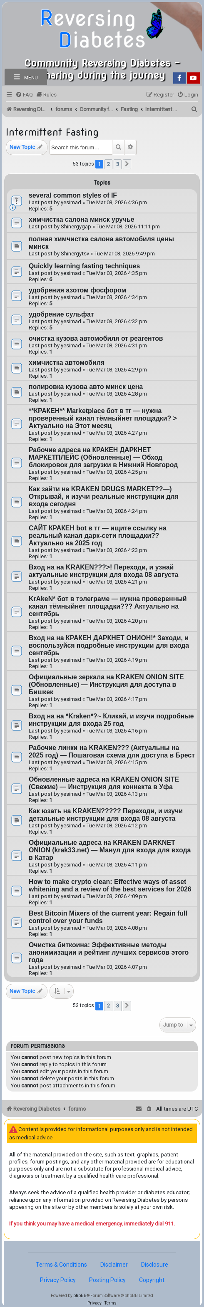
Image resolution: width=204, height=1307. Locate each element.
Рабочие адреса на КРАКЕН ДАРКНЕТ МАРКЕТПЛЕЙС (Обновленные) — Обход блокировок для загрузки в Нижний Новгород (103, 457)
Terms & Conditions (61, 1264)
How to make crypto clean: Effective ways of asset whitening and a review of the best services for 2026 (110, 885)
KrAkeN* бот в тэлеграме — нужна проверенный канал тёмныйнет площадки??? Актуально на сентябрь (108, 606)
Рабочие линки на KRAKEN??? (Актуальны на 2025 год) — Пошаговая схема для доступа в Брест (112, 751)
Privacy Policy (58, 1280)
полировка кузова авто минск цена (86, 386)
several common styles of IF (73, 195)
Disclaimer (114, 1264)
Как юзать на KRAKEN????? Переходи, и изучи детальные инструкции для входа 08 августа (106, 814)
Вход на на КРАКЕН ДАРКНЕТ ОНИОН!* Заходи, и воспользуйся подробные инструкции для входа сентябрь (109, 645)
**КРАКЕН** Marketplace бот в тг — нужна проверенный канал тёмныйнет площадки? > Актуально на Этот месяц (103, 418)
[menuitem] (24, 95)
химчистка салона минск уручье (81, 219)
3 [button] (117, 164)
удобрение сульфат (61, 314)
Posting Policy (107, 1280)
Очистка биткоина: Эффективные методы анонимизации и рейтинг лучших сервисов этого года (109, 952)
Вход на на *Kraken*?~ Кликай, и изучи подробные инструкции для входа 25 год (111, 720)
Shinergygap (76, 226)
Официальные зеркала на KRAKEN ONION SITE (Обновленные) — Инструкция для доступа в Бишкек (106, 684)
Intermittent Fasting (52, 132)
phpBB (80, 1295)
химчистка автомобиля (66, 362)
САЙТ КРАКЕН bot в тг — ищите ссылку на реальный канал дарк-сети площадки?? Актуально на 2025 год (98, 536)
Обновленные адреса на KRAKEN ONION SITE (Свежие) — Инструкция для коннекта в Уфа (104, 783)
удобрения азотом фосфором (77, 290)
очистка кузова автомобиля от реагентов (96, 338)
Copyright (151, 1280)
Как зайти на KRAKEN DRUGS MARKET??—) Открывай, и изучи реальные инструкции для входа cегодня (104, 496)
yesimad (71, 202)
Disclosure (154, 1264)
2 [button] (108, 164)
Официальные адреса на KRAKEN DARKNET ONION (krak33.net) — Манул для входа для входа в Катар (110, 850)
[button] (127, 164)
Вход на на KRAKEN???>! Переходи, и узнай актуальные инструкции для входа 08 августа (103, 571)
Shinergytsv (75, 253)
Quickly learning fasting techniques (84, 266)
